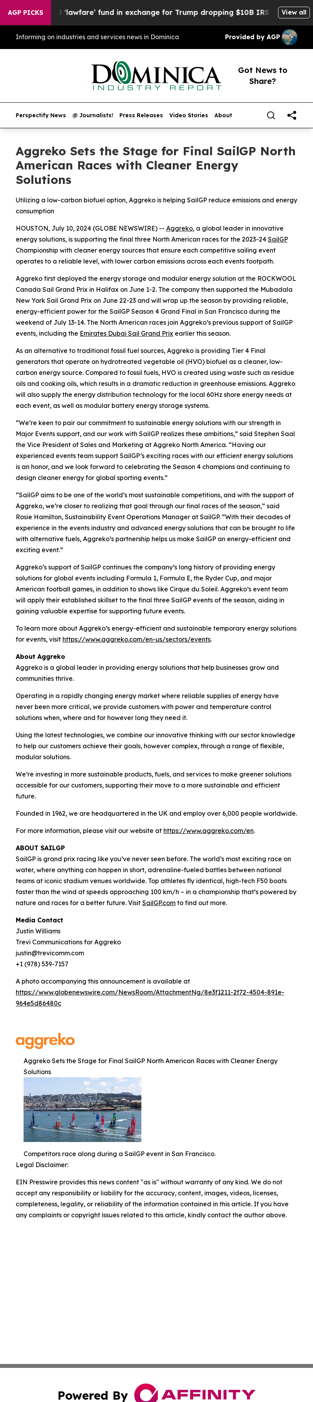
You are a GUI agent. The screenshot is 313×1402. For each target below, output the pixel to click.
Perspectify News (41, 115)
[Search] (271, 115)
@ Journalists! (92, 115)
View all (294, 12)
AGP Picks (25, 12)
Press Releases (141, 115)
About (223, 115)
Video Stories (188, 115)
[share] (291, 115)
